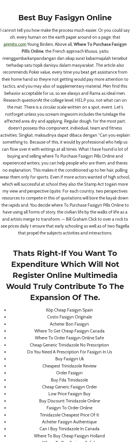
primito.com (15, 44)
